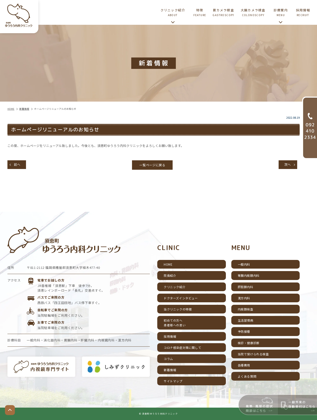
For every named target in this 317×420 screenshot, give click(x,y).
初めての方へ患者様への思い (174, 322)
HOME (168, 264)
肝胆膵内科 (245, 287)
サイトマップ (173, 381)
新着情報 (170, 370)
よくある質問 (247, 376)
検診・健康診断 (249, 343)
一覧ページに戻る (152, 165)
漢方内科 (244, 298)
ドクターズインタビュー (181, 298)
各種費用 (244, 365)
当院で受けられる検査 (253, 354)
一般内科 (244, 264)
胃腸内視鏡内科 (249, 275)
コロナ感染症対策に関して (182, 347)
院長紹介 (170, 275)
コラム (168, 359)
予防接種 (244, 331)
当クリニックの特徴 (178, 309)
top (10, 410)
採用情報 (170, 336)
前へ (17, 164)
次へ (287, 164)
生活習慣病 (245, 320)
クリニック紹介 (174, 287)
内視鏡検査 (245, 309)
